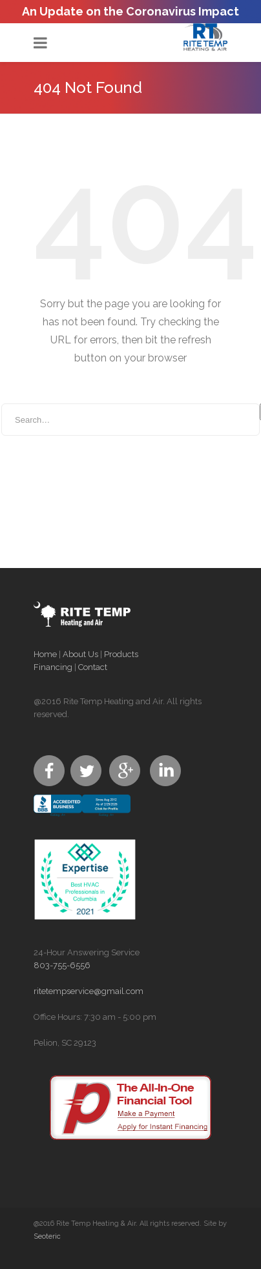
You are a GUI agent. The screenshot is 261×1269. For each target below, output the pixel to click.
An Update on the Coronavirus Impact (130, 11)
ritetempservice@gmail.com (88, 991)
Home (45, 654)
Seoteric (47, 1236)
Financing (53, 667)
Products (121, 654)
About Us (80, 654)
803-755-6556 (62, 965)
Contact (92, 667)
